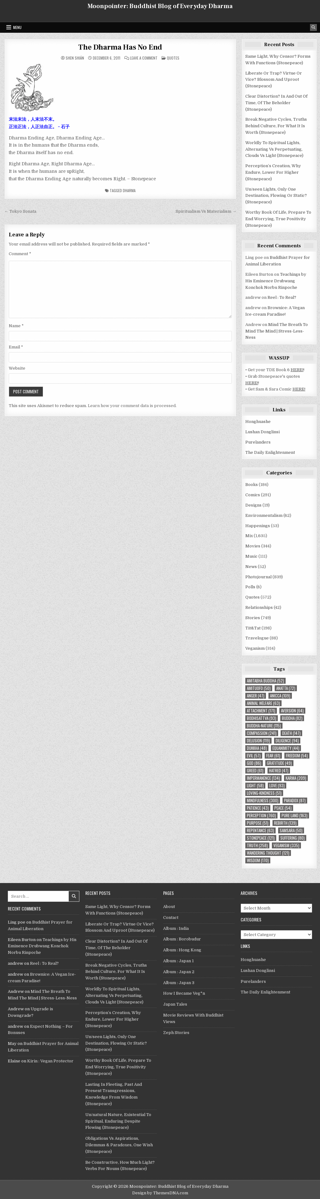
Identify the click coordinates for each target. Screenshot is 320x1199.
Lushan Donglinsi (262, 432)
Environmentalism (263, 515)
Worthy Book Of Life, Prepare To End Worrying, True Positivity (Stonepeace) (278, 219)
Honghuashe (258, 421)
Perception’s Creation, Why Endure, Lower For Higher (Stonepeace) (273, 172)
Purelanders (258, 442)
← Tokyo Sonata (20, 211)
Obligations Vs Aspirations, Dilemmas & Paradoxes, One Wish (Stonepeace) (119, 1145)
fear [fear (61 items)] (273, 756)
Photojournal (258, 577)
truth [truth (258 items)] (257, 845)
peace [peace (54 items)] (283, 808)
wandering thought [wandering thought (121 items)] (268, 853)
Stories (252, 617)
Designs (253, 505)
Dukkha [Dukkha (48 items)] (257, 748)
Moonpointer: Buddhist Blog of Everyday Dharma (160, 6)
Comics (252, 495)
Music (251, 556)
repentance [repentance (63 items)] (260, 830)
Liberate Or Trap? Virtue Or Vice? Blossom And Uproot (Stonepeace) (273, 80)
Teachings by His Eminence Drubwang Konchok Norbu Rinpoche (275, 281)
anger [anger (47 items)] (255, 696)
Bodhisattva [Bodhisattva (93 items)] (261, 718)
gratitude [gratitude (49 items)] (279, 763)
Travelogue (257, 638)
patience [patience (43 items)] (258, 808)
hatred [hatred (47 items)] (278, 771)
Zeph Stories (176, 1032)
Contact (170, 917)
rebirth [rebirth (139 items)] (285, 823)
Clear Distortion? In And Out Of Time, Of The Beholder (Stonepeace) (276, 103)
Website (17, 368)
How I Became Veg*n (184, 993)
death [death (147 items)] (291, 733)
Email (16, 347)
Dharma (129, 190)
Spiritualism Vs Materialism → (206, 211)
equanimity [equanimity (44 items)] (285, 748)
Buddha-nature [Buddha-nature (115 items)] (264, 726)
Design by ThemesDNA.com (160, 1193)
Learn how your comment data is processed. (132, 405)
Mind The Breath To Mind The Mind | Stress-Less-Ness (276, 331)
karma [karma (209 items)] (296, 778)
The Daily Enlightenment (270, 452)
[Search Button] (313, 27)
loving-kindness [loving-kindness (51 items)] (264, 793)
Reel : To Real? (282, 297)
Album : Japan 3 (178, 982)
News (251, 566)
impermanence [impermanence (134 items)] (263, 778)
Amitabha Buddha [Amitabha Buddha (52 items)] (265, 681)
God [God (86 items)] (254, 763)
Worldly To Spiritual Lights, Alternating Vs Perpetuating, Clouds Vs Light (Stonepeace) (274, 149)
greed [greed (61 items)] (255, 771)
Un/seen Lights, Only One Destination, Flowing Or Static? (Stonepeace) (276, 196)
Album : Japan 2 (178, 971)
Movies (252, 546)
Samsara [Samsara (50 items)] (291, 830)
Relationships (259, 607)
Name (16, 325)
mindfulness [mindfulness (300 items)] (262, 800)
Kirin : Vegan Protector (50, 1061)
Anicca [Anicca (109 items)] (280, 696)
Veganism (255, 648)
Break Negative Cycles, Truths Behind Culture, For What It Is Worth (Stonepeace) (276, 126)
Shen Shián (75, 58)
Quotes (173, 58)
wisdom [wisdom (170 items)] (258, 860)
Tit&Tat (253, 628)
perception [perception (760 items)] (261, 815)
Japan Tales (175, 1004)
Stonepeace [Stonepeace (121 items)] (261, 838)
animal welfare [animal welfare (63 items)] (263, 703)
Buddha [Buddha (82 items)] (292, 718)
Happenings (257, 525)
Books (251, 484)
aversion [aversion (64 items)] (292, 711)
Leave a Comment (144, 58)
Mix (249, 535)
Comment (20, 253)
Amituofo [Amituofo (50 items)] (259, 688)
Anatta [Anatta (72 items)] (285, 688)
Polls (250, 587)
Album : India (176, 928)
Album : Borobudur (182, 939)
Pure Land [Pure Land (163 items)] (295, 815)
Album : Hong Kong (182, 950)
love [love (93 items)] (277, 786)
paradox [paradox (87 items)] (295, 800)
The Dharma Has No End (120, 47)
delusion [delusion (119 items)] (258, 741)
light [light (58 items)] (255, 786)
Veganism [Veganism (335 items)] (286, 845)
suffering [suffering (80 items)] (292, 838)
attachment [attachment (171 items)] (261, 711)
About (169, 906)
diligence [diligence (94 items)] (287, 741)
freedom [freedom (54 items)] (297, 756)
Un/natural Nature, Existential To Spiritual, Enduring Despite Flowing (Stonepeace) (118, 1121)
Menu (17, 27)
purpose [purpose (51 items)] (257, 823)
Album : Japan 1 (178, 961)
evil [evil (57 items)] (254, 756)
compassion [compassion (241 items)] (262, 733)
